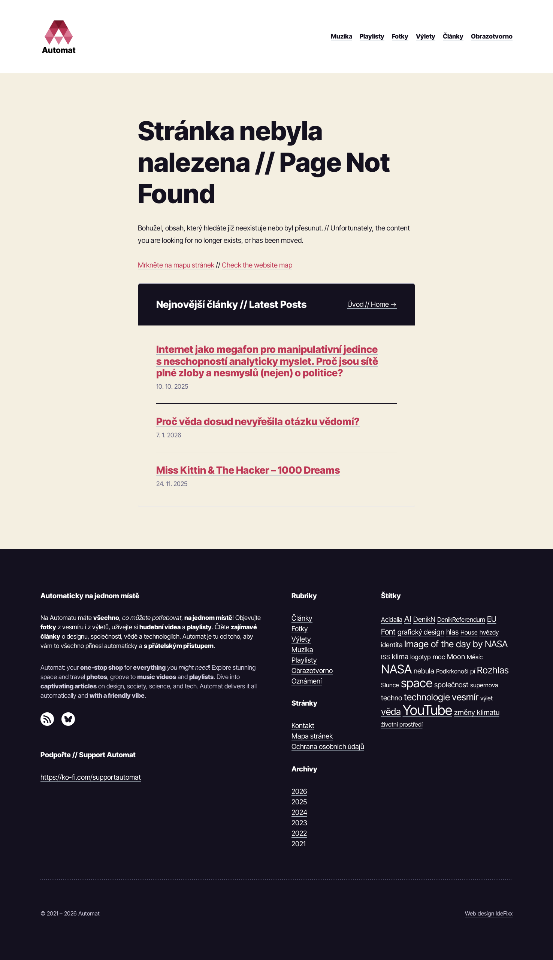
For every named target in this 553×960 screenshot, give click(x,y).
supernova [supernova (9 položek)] (484, 685)
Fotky (299, 628)
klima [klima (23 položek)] (400, 656)
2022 (299, 833)
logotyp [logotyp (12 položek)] (420, 657)
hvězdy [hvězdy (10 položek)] (489, 632)
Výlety (301, 639)
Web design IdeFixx (489, 913)
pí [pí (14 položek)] (472, 671)
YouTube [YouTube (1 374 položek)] (427, 710)
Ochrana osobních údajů (327, 746)
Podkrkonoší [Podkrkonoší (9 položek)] (452, 671)
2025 (299, 802)
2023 (299, 823)
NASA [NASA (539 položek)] (396, 669)
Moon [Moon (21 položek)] (456, 656)
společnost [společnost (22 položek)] (451, 684)
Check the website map (257, 265)
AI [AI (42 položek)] (407, 619)
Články (301, 618)
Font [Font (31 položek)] (388, 631)
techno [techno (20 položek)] (391, 698)
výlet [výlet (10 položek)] (486, 698)
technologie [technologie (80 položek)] (427, 697)
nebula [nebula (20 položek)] (424, 671)
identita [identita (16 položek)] (391, 644)
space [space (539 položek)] (416, 683)
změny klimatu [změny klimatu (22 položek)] (476, 712)
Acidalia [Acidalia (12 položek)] (391, 619)
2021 (298, 844)
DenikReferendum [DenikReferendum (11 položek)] (461, 619)
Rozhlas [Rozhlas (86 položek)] (493, 670)
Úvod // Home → (372, 304)
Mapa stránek (312, 736)
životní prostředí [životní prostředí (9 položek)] (402, 724)
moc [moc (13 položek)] (439, 657)
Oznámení (306, 681)
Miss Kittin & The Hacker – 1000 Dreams (248, 470)
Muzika (302, 649)
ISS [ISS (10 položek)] (385, 657)
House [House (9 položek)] (469, 632)
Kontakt (302, 725)
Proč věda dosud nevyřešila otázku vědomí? (258, 421)
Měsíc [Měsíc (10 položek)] (475, 657)
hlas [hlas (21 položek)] (452, 631)
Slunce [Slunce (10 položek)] (390, 685)
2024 (299, 812)
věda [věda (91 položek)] (391, 711)
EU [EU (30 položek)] (491, 619)
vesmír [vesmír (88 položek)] (465, 697)
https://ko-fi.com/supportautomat (90, 777)
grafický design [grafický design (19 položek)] (421, 632)
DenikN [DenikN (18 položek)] (424, 619)
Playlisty (304, 660)
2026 (299, 791)
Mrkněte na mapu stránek (176, 265)
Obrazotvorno (312, 670)
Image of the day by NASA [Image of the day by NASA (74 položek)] (456, 644)
